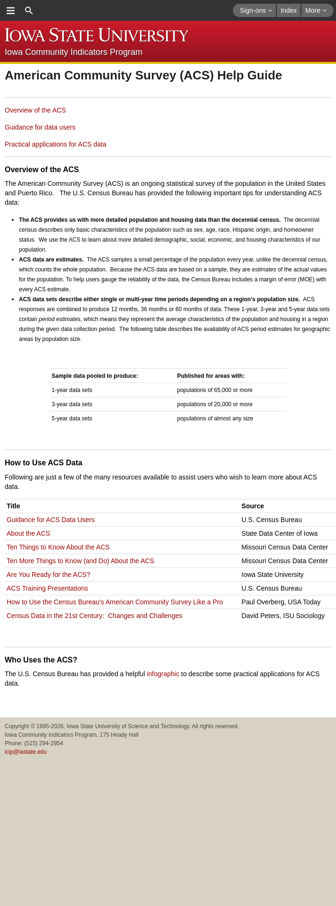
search (29, 10)
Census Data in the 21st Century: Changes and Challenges (94, 615)
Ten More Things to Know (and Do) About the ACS (80, 561)
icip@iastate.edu (26, 752)
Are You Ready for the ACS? (48, 574)
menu (10, 10)
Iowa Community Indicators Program (73, 52)
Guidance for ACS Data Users (51, 519)
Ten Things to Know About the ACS (58, 547)
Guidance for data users (40, 127)
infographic (163, 674)
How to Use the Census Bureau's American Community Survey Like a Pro (115, 602)
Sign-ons (256, 10)
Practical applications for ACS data (55, 144)
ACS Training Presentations (47, 588)
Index (289, 10)
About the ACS (28, 533)
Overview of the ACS (35, 110)
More (316, 10)
